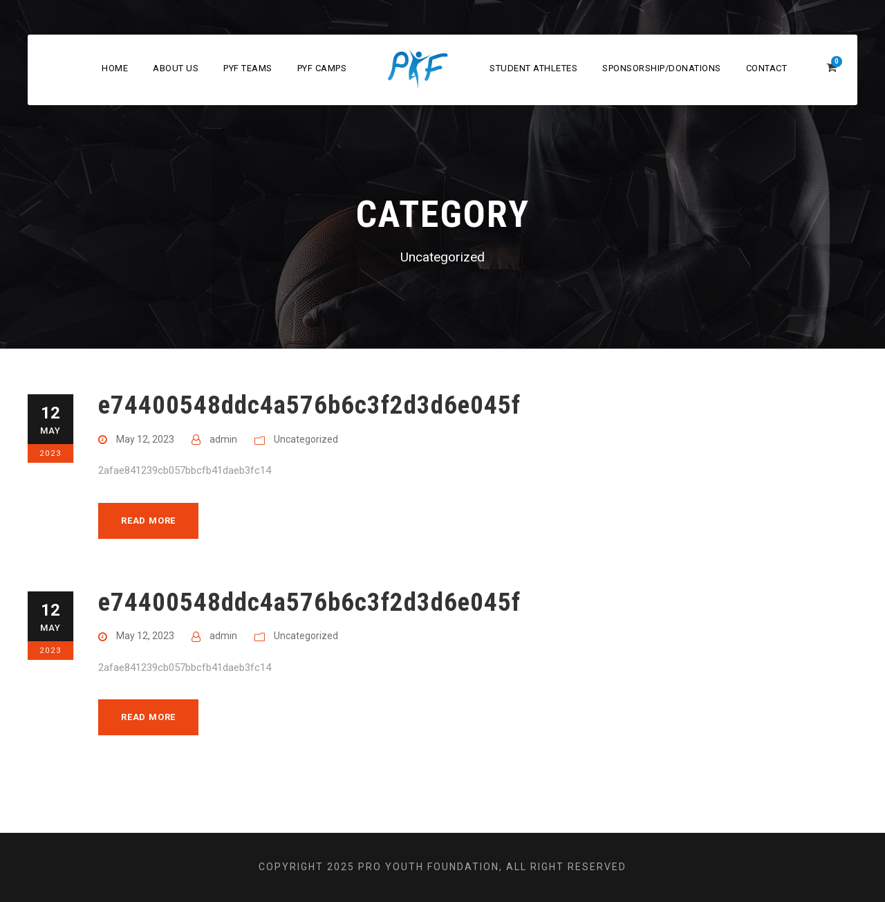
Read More (148, 520)
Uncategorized (306, 439)
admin (223, 439)
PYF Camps (322, 68)
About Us (175, 68)
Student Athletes (533, 68)
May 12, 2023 (145, 439)
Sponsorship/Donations (661, 68)
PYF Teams (247, 68)
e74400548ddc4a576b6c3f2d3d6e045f (309, 405)
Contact (767, 68)
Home (115, 68)
